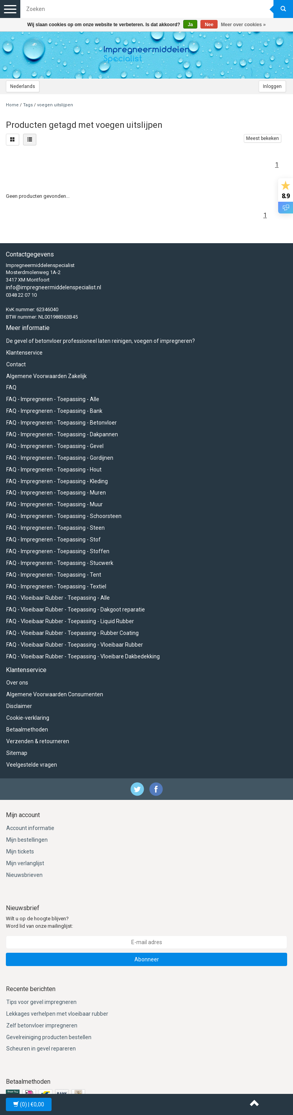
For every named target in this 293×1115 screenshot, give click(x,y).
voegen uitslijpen (55, 105)
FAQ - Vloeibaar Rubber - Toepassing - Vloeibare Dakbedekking (83, 656)
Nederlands (22, 86)
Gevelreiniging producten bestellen (48, 1037)
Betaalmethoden (27, 729)
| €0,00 (28, 1104)
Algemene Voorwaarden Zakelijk (46, 376)
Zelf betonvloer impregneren (41, 1025)
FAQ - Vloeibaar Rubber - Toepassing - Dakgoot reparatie (75, 609)
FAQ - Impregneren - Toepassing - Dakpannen (62, 434)
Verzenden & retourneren (37, 741)
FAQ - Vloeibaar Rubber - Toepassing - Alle (58, 598)
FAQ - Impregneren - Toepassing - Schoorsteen (63, 516)
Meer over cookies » (243, 24)
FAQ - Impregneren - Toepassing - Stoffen (57, 551)
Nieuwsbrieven (24, 875)
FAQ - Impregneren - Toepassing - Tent (53, 575)
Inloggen (272, 86)
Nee (209, 24)
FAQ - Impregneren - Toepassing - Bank (54, 411)
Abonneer (146, 959)
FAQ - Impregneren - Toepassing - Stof (53, 539)
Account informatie (30, 828)
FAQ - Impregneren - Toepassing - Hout (54, 469)
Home (12, 105)
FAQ (11, 387)
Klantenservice (24, 353)
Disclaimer (19, 706)
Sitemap (16, 753)
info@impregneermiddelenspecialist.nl (53, 287)
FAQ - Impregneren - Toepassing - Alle (52, 399)
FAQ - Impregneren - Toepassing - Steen (55, 528)
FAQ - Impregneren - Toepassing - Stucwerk (59, 563)
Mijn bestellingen (27, 840)
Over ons (17, 682)
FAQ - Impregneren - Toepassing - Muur (54, 504)
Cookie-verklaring (27, 718)
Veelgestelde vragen (31, 765)
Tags (28, 105)
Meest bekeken (262, 138)
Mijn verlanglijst (25, 863)
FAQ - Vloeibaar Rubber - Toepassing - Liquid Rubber (70, 621)
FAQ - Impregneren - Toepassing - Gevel (55, 446)
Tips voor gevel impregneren (41, 1002)
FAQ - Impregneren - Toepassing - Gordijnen (59, 458)
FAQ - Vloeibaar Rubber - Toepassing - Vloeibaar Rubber (74, 645)
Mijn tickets (20, 851)
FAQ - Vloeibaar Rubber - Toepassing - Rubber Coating (72, 633)
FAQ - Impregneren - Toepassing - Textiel (56, 586)
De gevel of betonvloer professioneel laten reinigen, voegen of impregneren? (100, 341)
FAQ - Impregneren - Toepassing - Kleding (57, 481)
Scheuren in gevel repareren (41, 1048)
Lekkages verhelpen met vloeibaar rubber (57, 1014)
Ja (190, 24)
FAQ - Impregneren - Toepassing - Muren (56, 492)
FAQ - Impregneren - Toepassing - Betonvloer (61, 422)
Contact (16, 364)
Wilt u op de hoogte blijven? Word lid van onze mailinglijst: (39, 922)
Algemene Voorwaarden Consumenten (54, 694)
